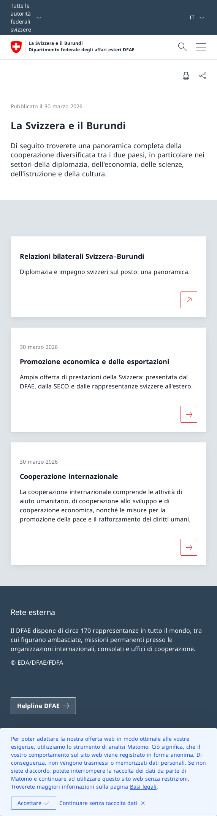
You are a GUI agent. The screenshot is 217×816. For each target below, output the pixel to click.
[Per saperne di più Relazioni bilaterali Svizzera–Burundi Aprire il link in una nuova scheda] (189, 299)
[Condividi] (202, 75)
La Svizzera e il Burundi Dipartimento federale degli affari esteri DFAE (82, 46)
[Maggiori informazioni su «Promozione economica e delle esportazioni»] (189, 414)
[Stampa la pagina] (185, 75)
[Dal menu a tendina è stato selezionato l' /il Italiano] (197, 17)
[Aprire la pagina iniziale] (73, 47)
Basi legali (143, 786)
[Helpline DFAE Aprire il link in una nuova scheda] (43, 705)
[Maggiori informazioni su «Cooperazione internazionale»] (189, 547)
